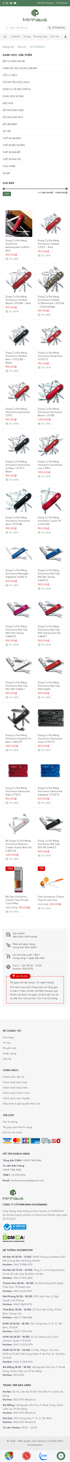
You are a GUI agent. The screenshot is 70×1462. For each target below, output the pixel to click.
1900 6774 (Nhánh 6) (24, 1400)
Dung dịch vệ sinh (13, 96)
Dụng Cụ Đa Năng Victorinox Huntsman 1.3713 (17, 412)
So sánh (12, 259)
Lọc (7, 194)
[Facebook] (4, 3)
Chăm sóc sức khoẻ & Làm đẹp (20, 68)
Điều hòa (8, 103)
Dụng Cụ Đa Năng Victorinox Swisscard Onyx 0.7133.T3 (50, 738)
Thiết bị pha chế (12, 159)
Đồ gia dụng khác (13, 110)
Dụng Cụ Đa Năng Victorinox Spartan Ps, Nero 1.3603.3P (18, 738)
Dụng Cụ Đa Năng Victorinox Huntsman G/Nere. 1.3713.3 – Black (17, 466)
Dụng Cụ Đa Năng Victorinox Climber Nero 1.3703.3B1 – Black (16, 358)
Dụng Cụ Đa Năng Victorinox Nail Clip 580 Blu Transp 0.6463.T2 (49, 575)
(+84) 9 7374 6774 (22, 1331)
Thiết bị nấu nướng (14, 145)
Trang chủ (8, 47)
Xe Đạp (6, 173)
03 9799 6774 (18, 1175)
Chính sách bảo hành (15, 1088)
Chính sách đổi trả (13, 1077)
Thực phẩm (9, 166)
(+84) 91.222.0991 (22, 1291)
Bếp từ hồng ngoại (14, 61)
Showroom (62, 3)
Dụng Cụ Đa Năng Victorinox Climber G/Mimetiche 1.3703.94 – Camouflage (51, 301)
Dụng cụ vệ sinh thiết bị (16, 89)
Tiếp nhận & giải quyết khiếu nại (21, 1104)
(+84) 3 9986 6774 (23, 1264)
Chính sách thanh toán (16, 1093)
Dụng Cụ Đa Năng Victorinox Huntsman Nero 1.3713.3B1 (17, 521)
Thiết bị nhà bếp (12, 152)
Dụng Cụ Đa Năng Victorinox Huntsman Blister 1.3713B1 (50, 412)
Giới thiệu (8, 1037)
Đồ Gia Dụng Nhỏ (13, 117)
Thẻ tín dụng (10, 1122)
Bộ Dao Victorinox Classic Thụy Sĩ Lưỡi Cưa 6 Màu (16, 900)
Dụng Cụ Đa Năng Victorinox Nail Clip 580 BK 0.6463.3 (49, 844)
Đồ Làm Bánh (10, 124)
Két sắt (7, 131)
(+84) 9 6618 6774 (22, 1304)
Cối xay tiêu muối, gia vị (16, 82)
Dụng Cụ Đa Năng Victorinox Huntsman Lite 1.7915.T (50, 465)
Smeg (26, 36)
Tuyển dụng (9, 1053)
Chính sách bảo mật (15, 1082)
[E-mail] (11, 3)
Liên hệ (7, 1059)
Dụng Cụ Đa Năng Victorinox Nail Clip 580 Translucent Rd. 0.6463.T (49, 631)
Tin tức (6, 1043)
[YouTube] (15, 3)
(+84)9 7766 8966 (32, 1160)
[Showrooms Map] (9, 1455)
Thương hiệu (40, 36)
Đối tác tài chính (12, 1132)
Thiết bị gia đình (12, 138)
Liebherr (15, 36)
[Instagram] (7, 3)
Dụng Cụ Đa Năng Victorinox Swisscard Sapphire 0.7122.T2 (50, 791)
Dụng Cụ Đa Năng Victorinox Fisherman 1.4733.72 (50, 356)
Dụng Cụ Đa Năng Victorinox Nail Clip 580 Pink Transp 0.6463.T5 (16, 631)
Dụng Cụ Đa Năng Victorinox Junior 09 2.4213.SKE (49, 521)
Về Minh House (45, 3)
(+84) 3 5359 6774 (23, 1362)
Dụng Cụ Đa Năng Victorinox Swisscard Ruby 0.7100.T (17, 791)
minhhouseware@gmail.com (27, 1180)
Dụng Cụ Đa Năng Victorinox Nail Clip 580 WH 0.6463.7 (16, 686)
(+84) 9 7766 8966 (22, 1317)
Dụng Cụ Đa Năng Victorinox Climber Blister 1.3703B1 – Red (18, 300)
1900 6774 (18, 1375)
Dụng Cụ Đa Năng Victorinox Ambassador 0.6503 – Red (18, 245)
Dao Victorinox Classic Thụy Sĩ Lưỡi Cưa (51, 899)
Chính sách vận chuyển (16, 1098)
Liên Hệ (54, 36)
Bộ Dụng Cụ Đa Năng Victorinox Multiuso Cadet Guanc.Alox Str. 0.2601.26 (18, 846)
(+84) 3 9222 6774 (23, 1344)
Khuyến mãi (9, 1048)
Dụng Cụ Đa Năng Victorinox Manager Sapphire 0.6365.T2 (16, 573)
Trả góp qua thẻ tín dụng (17, 1127)
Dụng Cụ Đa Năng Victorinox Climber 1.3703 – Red (48, 244)
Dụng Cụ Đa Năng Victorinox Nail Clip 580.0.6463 (49, 686)
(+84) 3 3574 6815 (23, 1278)
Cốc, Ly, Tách (10, 75)
